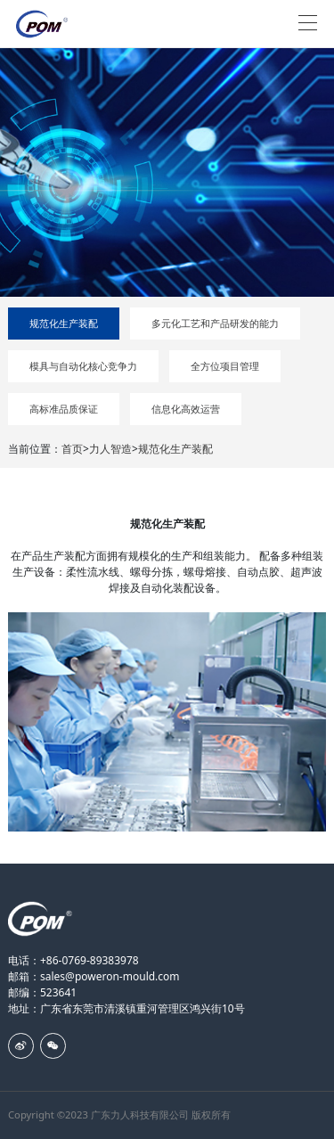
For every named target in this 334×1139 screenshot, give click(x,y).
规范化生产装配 (63, 323)
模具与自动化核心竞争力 (83, 366)
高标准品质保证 (63, 408)
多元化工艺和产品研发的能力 (215, 323)
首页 (72, 448)
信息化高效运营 (185, 408)
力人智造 (110, 448)
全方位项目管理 (225, 366)
